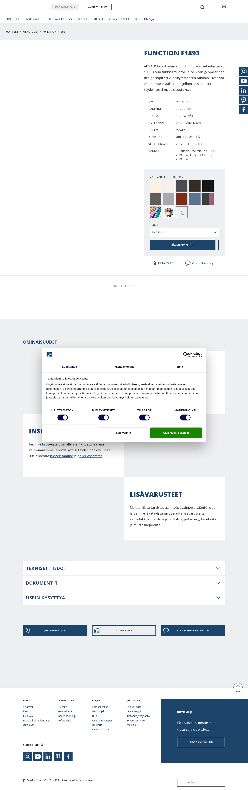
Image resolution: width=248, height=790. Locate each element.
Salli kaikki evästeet (176, 432)
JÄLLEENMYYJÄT (182, 244)
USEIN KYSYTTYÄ (45, 598)
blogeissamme (61, 456)
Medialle (132, 725)
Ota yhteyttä (134, 707)
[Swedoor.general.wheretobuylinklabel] (224, 7)
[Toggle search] (202, 7)
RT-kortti (97, 725)
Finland (187, 782)
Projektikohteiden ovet (36, 720)
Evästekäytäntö (136, 720)
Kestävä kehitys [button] (60, 19)
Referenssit (64, 720)
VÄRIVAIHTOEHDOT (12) (167, 177)
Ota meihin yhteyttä (201, 263)
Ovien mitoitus (100, 729)
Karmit (27, 711)
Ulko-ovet (31, 31)
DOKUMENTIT (42, 583)
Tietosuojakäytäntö (138, 716)
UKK (94, 716)
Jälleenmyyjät (134, 711)
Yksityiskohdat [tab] (124, 366)
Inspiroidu (37, 444)
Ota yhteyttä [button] (119, 19)
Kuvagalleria (65, 711)
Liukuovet (29, 716)
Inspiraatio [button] (34, 19)
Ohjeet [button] (83, 19)
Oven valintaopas (102, 720)
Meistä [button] (98, 19)
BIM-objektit (99, 711)
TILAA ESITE (162, 263)
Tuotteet (11, 31)
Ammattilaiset (101, 7)
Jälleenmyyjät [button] (145, 19)
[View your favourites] (213, 7)
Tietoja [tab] (178, 366)
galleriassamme (89, 456)
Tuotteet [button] (12, 19)
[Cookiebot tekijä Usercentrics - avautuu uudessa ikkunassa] (186, 354)
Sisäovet (28, 707)
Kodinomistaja (69, 7)
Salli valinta (123, 432)
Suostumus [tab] (69, 366)
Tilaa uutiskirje (201, 742)
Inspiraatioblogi (67, 716)
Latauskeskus (100, 707)
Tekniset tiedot (46, 568)
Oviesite (62, 707)
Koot (154, 225)
